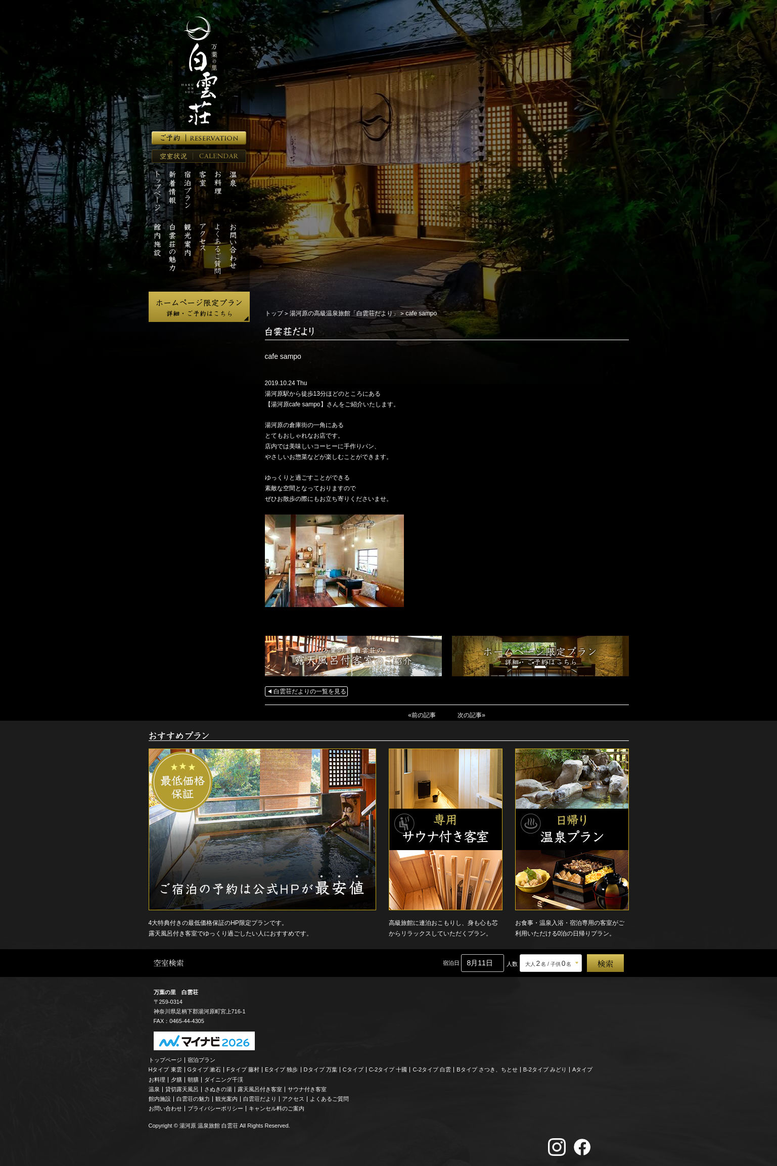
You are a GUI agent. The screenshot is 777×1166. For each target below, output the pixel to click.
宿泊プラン (201, 1060)
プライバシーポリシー (215, 1108)
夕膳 (176, 1080)
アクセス (293, 1099)
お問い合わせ (165, 1108)
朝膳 (193, 1080)
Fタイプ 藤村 (242, 1069)
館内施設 (160, 1099)
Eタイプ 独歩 (281, 1069)
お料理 (157, 1080)
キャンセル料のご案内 (276, 1108)
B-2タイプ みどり (545, 1069)
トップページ (165, 1060)
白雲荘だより (260, 1099)
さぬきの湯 (218, 1089)
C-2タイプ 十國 (388, 1069)
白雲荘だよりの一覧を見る (309, 691)
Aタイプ (582, 1069)
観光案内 (226, 1099)
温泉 (154, 1089)
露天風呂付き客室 (260, 1089)
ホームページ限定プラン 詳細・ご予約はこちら (199, 307)
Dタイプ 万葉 (320, 1069)
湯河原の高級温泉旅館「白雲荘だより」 (344, 313)
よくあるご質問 (329, 1099)
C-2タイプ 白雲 (432, 1069)
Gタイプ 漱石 (204, 1069)
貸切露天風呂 (182, 1089)
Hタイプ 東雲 (165, 1069)
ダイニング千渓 (223, 1080)
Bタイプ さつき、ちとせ (486, 1069)
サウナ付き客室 (307, 1089)
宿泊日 (451, 963)
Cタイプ (353, 1069)
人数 (512, 964)
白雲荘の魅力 (193, 1099)
